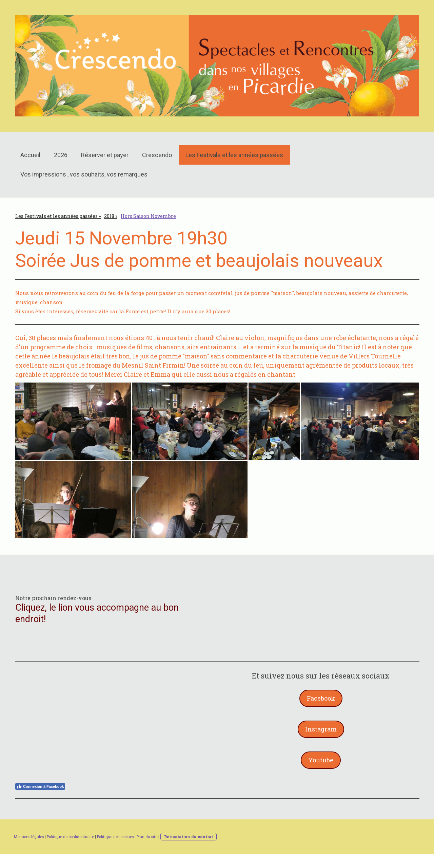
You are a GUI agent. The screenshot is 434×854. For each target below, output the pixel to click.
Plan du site (147, 836)
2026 (60, 155)
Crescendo (157, 155)
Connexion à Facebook (40, 786)
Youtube (320, 760)
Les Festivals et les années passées (234, 155)
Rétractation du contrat (188, 836)
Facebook (321, 698)
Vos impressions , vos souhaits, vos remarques (83, 174)
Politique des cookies (115, 836)
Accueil (30, 155)
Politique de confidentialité (70, 836)
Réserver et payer (105, 155)
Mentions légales (29, 836)
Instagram (321, 729)
